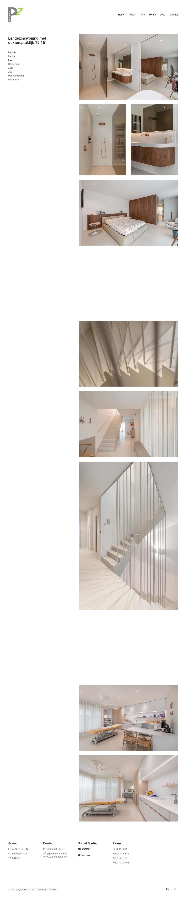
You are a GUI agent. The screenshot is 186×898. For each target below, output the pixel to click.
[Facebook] (84, 855)
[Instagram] (84, 849)
